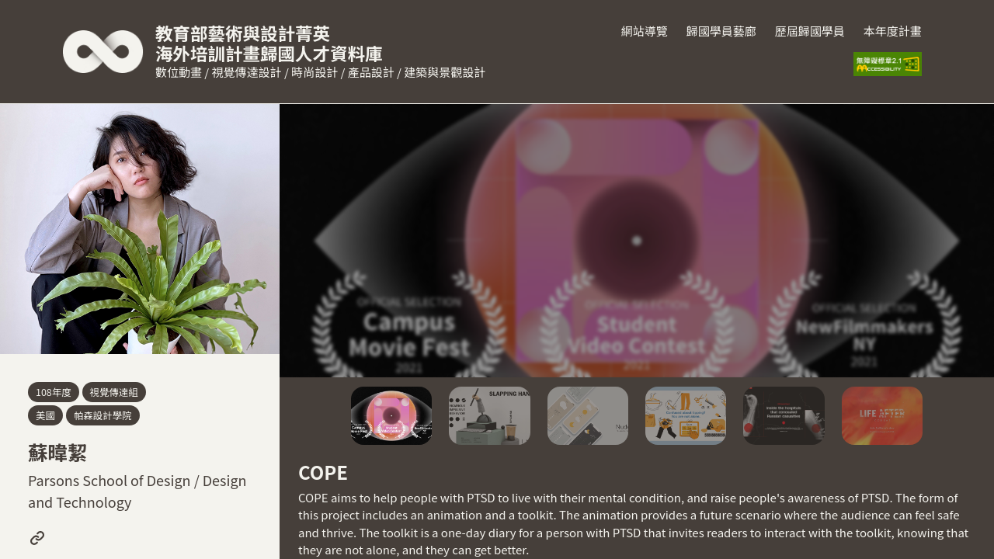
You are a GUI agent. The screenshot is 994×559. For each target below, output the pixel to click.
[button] (391, 416)
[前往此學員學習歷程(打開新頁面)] (37, 537)
